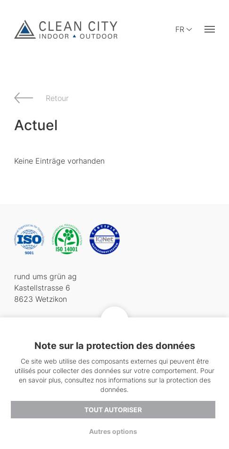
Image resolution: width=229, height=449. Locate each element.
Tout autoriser (113, 409)
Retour (57, 98)
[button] (209, 29)
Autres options (113, 431)
